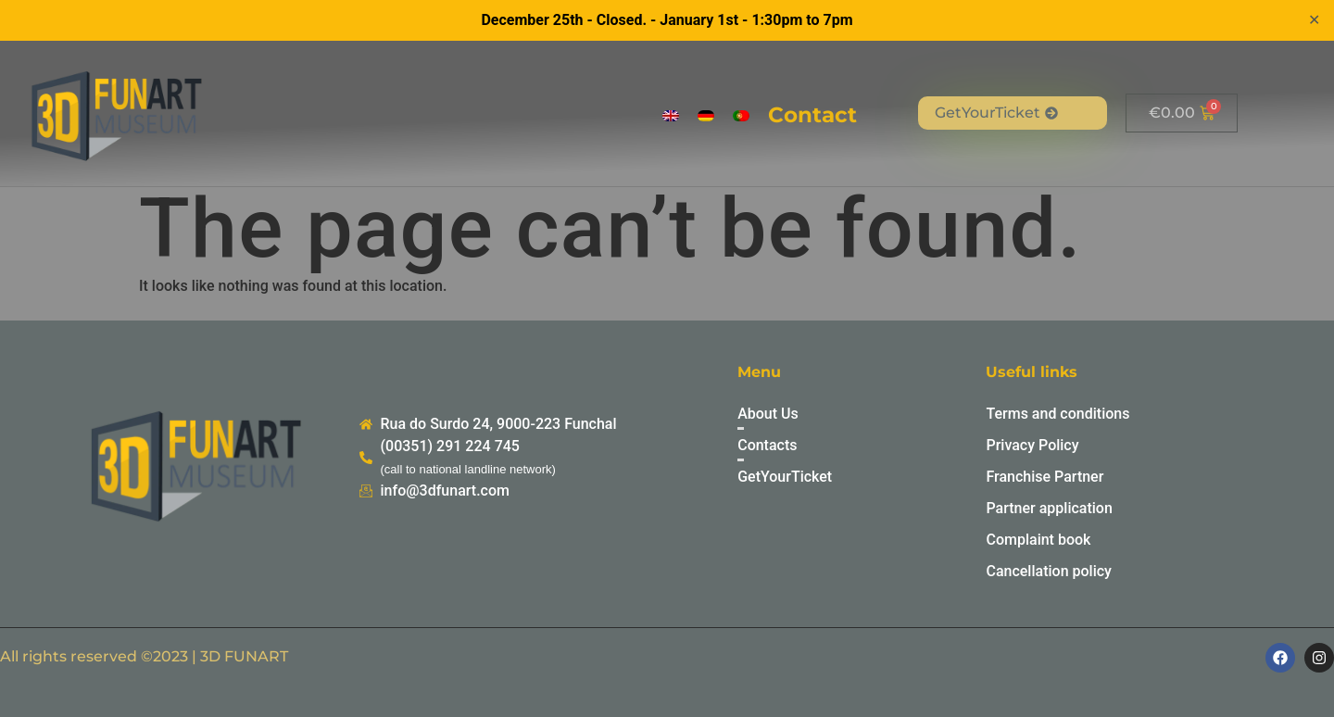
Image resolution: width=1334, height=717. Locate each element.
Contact (812, 115)
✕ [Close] (1314, 20)
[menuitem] (670, 115)
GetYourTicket (996, 112)
